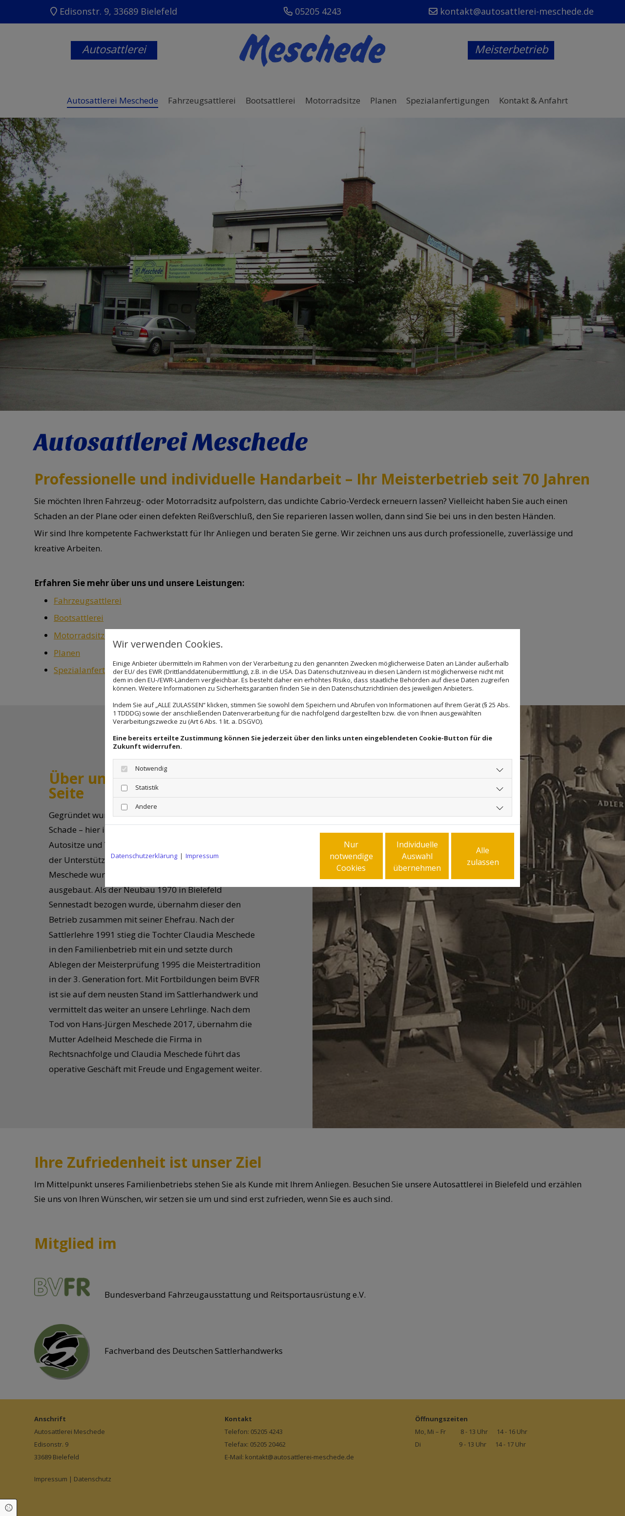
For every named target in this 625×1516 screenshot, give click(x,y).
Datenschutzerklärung (144, 856)
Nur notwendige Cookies (283, 856)
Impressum (202, 856)
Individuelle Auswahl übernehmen (376, 856)
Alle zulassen (469, 856)
